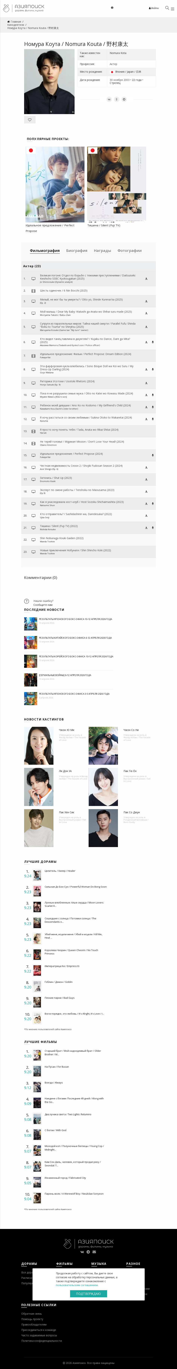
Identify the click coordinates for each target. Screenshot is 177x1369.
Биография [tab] (76, 250)
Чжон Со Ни (131, 730)
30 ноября (116, 80)
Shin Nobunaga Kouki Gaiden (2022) (62, 538)
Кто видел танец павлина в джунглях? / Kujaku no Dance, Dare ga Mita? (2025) (85, 340)
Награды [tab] (102, 250)
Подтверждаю (88, 1294)
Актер (113, 64)
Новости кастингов (44, 719)
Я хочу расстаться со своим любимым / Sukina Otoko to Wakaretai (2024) (86, 417)
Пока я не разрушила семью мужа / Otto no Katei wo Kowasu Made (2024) (86, 393)
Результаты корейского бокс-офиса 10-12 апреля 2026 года (76, 656)
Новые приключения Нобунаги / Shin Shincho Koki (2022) (75, 550)
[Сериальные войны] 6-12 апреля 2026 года (65, 675)
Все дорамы (29, 1272)
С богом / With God (55, 1130)
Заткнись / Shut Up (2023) (56, 478)
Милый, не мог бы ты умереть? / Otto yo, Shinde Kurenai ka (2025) (81, 299)
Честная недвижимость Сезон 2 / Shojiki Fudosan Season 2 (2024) (81, 465)
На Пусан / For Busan (57, 1066)
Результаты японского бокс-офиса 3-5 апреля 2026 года (74, 694)
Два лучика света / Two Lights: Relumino (68, 1114)
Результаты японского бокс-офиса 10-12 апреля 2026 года (75, 619)
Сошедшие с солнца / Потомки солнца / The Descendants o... (70, 920)
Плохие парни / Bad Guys (60, 997)
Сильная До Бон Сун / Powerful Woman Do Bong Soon (76, 886)
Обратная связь (31, 1313)
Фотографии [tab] (130, 250)
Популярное (29, 1283)
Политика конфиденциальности (41, 1340)
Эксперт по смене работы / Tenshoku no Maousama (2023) (77, 490)
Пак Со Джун (132, 812)
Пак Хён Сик (66, 812)
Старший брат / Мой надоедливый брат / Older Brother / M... (73, 1052)
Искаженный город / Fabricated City (65, 1177)
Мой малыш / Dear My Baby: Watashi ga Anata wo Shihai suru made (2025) (86, 311)
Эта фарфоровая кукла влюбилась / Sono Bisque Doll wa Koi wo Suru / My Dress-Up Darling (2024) (86, 367)
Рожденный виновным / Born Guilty (136, 821)
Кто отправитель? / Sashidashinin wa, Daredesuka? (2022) (76, 514)
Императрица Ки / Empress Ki (62, 966)
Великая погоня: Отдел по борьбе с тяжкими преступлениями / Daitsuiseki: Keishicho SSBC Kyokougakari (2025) (88, 277)
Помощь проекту (32, 1319)
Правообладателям (34, 1324)
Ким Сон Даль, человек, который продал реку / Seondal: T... (73, 1163)
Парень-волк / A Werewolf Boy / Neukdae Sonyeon (74, 1193)
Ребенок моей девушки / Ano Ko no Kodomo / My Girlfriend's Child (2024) (85, 405)
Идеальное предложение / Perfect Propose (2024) (71, 453)
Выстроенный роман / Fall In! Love (137, 779)
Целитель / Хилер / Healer (60, 870)
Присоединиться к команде (38, 1330)
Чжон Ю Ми (66, 730)
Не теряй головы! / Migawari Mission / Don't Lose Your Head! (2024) (82, 441)
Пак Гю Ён (130, 771)
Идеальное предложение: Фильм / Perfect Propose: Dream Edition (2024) (85, 354)
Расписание (28, 1278)
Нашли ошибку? (43, 601)
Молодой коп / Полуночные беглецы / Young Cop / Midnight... (74, 1147)
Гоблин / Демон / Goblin (59, 982)
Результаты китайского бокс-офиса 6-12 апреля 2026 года (75, 638)
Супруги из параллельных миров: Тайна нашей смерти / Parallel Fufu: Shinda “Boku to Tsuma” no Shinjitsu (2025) (88, 325)
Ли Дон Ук (65, 771)
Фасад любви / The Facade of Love (72, 738)
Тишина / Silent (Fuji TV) (103, 225)
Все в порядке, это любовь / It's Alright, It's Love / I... (74, 1013)
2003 (127, 80)
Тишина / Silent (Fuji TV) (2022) (59, 526)
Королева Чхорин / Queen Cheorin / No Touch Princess (71, 951)
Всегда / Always (54, 1082)
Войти (154, 8)
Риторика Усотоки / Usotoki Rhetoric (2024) (67, 381)
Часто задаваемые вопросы (39, 1335)
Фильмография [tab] (45, 250)
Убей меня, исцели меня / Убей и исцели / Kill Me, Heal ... (73, 936)
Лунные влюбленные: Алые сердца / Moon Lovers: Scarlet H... (74, 904)
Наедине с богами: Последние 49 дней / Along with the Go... (74, 1100)
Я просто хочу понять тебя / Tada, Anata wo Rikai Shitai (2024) (79, 429)
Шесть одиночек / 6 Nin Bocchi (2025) (63, 290)
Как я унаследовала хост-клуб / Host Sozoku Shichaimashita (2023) (82, 502)
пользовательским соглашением (77, 1285)
